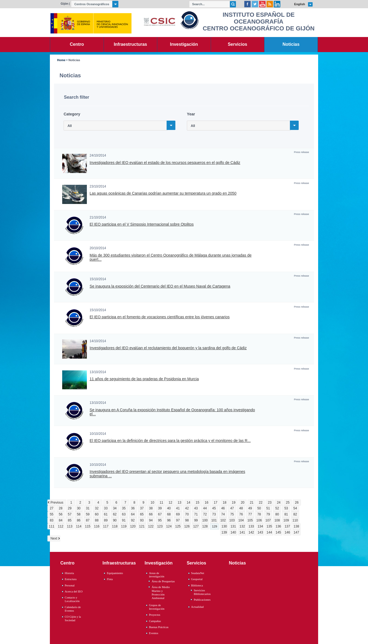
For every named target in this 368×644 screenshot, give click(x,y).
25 (287, 502)
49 (250, 508)
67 (160, 514)
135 (269, 526)
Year (191, 114)
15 (197, 502)
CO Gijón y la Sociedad (73, 618)
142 (251, 532)
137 (287, 526)
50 (259, 508)
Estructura (70, 579)
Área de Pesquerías (163, 581)
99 (196, 520)
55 (51, 514)
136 (278, 526)
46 (223, 508)
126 (187, 526)
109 (286, 520)
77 (250, 514)
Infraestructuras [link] (130, 44)
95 (160, 520)
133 (251, 526)
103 (232, 520)
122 (151, 526)
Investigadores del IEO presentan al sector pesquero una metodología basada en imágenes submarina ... (167, 474)
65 (142, 514)
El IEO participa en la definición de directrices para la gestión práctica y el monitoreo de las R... (170, 441)
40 (169, 508)
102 (223, 520)
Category (72, 114)
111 (51, 526)
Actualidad (197, 606)
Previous (56, 502)
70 (187, 514)
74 (223, 514)
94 (151, 520)
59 (87, 514)
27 (51, 508)
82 (295, 514)
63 (123, 514)
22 (261, 502)
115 (87, 526)
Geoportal (196, 579)
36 (133, 508)
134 (260, 526)
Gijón (64, 3)
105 (250, 520)
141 (242, 532)
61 (105, 514)
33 (105, 508)
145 (278, 532)
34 (114, 508)
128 (205, 526)
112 (60, 526)
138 (296, 526)
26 (296, 502)
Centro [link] (77, 44)
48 (241, 508)
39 (160, 508)
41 (178, 508)
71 (196, 514)
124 (169, 526)
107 (268, 520)
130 (224, 526)
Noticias (74, 60)
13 (179, 502)
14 (188, 502)
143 (260, 532)
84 (60, 520)
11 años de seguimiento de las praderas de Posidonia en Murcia (144, 379)
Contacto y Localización (72, 599)
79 (268, 514)
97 (178, 520)
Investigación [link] (184, 44)
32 (96, 508)
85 (70, 520)
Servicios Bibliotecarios (202, 592)
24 (278, 502)
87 (87, 520)
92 (133, 520)
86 (78, 520)
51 (268, 508)
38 (151, 508)
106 (259, 520)
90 (114, 520)
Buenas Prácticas (159, 627)
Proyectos (154, 614)
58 (78, 514)
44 (205, 508)
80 (277, 514)
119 (124, 526)
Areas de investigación (156, 575)
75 (232, 514)
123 (159, 526)
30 (78, 508)
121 (142, 526)
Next (53, 538)
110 (295, 520)
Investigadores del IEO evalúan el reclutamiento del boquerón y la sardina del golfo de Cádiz (168, 348)
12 (170, 502)
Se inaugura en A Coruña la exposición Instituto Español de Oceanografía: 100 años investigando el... (172, 412)
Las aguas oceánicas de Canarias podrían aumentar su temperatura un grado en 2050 (163, 193)
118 (115, 526)
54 (295, 508)
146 (287, 532)
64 (133, 514)
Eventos (153, 633)
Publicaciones (202, 599)
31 (87, 508)
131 (233, 526)
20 (242, 502)
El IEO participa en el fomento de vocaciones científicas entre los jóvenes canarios (160, 317)
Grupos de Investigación (156, 607)
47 (232, 508)
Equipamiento (115, 573)
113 (69, 526)
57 (70, 514)
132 (242, 526)
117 (106, 526)
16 (206, 502)
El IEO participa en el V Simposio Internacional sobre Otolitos (142, 224)
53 (286, 508)
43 (196, 508)
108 (277, 520)
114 (78, 526)
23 (269, 502)
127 (196, 526)
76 (241, 514)
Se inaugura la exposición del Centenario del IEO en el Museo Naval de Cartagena (160, 286)
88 (96, 520)
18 (224, 502)
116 (96, 526)
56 (60, 514)
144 (269, 532)
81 (286, 514)
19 (233, 502)
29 (70, 508)
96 (169, 520)
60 (96, 514)
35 (123, 508)
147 (296, 532)
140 (233, 532)
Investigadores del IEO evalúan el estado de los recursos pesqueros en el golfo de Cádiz (165, 163)
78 (259, 514)
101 (214, 520)
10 (152, 502)
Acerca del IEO (73, 591)
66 (151, 514)
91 (123, 520)
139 (224, 532)
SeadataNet (197, 573)
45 (214, 508)
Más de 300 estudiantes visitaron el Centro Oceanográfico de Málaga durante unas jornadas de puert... (171, 257)
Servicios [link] (237, 44)
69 (178, 514)
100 (205, 520)
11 (161, 502)
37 (142, 508)
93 (142, 520)
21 (251, 502)
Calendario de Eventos (73, 609)
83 (51, 520)
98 (187, 520)
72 (205, 514)
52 (277, 508)
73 (214, 514)
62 (114, 514)
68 (169, 514)
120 (133, 526)
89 (105, 520)
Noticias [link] (291, 44)
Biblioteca (197, 585)
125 (178, 526)
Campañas (155, 621)
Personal (70, 585)
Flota (110, 579)
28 (60, 508)
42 (187, 508)
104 (241, 520)
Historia (69, 573)
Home (61, 60)
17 (215, 502)
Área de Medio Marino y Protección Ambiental (161, 592)
